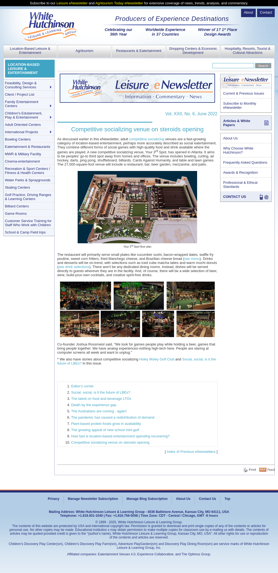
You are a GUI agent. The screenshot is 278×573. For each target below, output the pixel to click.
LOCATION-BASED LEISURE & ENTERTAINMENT (24, 69)
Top (227, 499)
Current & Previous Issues (243, 93)
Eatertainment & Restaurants (27, 147)
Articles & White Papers (236, 123)
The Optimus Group (196, 554)
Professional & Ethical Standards (240, 184)
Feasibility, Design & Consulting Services (21, 85)
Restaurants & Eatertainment (139, 51)
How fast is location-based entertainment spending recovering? (120, 436)
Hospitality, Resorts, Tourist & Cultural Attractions (248, 50)
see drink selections (73, 267)
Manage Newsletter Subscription (93, 499)
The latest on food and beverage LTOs (101, 399)
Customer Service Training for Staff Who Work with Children (28, 223)
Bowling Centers (18, 139)
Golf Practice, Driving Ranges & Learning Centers (28, 197)
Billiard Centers (17, 206)
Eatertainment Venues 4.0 (116, 554)
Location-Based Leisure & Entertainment (30, 50)
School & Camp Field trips (25, 232)
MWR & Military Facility (23, 154)
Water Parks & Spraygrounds (27, 180)
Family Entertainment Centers (21, 104)
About (248, 12)
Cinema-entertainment (22, 161)
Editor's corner (82, 386)
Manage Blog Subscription (147, 499)
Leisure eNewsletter (72, 3)
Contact (266, 12)
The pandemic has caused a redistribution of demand (112, 417)
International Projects (21, 132)
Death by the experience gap (93, 405)
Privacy (53, 499)
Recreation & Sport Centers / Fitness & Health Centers (27, 171)
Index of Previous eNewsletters (191, 452)
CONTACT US (234, 197)
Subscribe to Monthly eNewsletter (239, 105)
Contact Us (207, 499)
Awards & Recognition (240, 172)
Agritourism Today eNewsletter (119, 3)
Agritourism (84, 51)
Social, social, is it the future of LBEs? (100, 392)
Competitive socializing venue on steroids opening (110, 442)
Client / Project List (19, 94)
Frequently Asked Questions (245, 162)
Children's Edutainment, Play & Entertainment (23, 115)
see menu (192, 259)
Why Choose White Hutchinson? (238, 150)
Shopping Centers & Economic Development (193, 50)
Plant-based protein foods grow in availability (106, 424)
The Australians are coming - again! (99, 411)
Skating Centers (17, 187)
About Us (230, 138)
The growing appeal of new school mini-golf (105, 430)
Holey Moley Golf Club (156, 359)
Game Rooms (16, 213)
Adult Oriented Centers (23, 125)
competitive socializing (146, 139)
